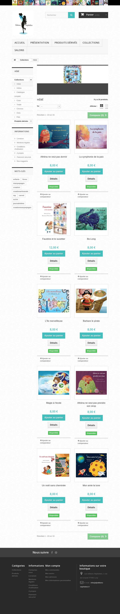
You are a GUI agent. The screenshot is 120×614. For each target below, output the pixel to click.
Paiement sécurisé (23, 157)
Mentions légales (23, 143)
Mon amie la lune (91, 485)
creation (16, 187)
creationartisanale (20, 191)
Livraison (20, 139)
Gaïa (18, 113)
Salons (19, 50)
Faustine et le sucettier (53, 239)
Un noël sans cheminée (54, 485)
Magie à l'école (53, 403)
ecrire (15, 199)
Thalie (18, 105)
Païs (18, 117)
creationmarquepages (22, 207)
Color (18, 100)
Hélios (19, 88)
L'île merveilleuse (54, 321)
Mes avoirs (49, 573)
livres (24, 179)
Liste (106, 106)
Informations (22, 131)
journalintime (18, 203)
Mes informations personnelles (58, 580)
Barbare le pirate (91, 321)
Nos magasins (22, 161)
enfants (16, 179)
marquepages (19, 183)
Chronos (19, 109)
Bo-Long (91, 239)
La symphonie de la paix (91, 157)
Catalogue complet (19, 94)
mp (14, 195)
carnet (21, 195)
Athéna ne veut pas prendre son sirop (91, 404)
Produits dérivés (66, 42)
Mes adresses (51, 577)
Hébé (18, 84)
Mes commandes (52, 570)
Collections (91, 42)
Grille (101, 106)
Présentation (39, 42)
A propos (20, 153)
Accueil (20, 42)
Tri (38, 106)
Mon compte (52, 565)
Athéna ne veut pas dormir (53, 157)
